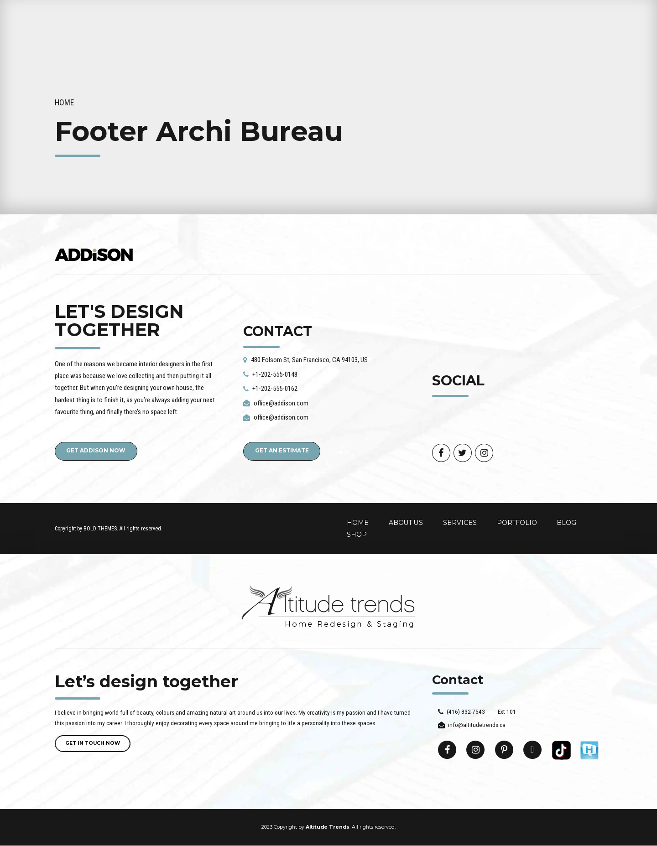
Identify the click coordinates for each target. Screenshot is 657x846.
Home (64, 102)
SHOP (357, 535)
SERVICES (460, 523)
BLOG (566, 523)
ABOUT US (406, 523)
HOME (358, 523)
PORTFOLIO (517, 523)
